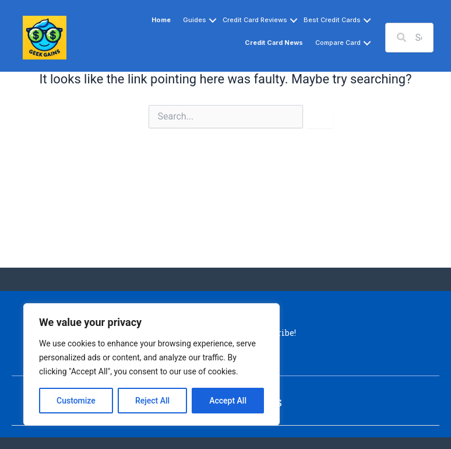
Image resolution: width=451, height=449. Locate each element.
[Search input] (409, 37)
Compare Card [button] (338, 42)
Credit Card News (274, 42)
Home (161, 20)
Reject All (152, 400)
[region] (151, 364)
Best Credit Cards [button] (332, 20)
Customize (76, 400)
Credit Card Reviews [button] (255, 20)
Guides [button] (194, 20)
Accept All (227, 400)
